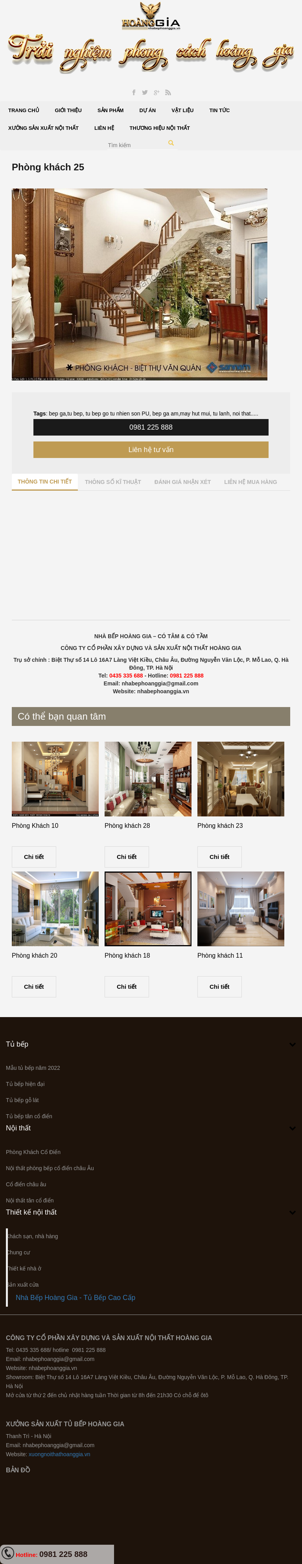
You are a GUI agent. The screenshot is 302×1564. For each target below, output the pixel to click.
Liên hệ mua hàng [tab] (250, 482)
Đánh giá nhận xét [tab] (183, 482)
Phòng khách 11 (220, 955)
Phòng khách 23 (220, 825)
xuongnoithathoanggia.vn (59, 1454)
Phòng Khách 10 (35, 825)
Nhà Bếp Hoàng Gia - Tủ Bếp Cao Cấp (75, 1298)
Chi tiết (34, 856)
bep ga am (166, 413)
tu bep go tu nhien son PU (116, 413)
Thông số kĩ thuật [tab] (113, 482)
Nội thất (18, 1128)
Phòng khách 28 (127, 825)
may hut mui (195, 413)
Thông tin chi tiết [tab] (45, 481)
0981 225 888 (151, 427)
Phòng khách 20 (34, 955)
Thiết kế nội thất (31, 1212)
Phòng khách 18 (127, 955)
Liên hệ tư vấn (150, 450)
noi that (241, 413)
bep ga (57, 413)
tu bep (75, 413)
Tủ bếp (17, 1044)
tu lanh (221, 413)
